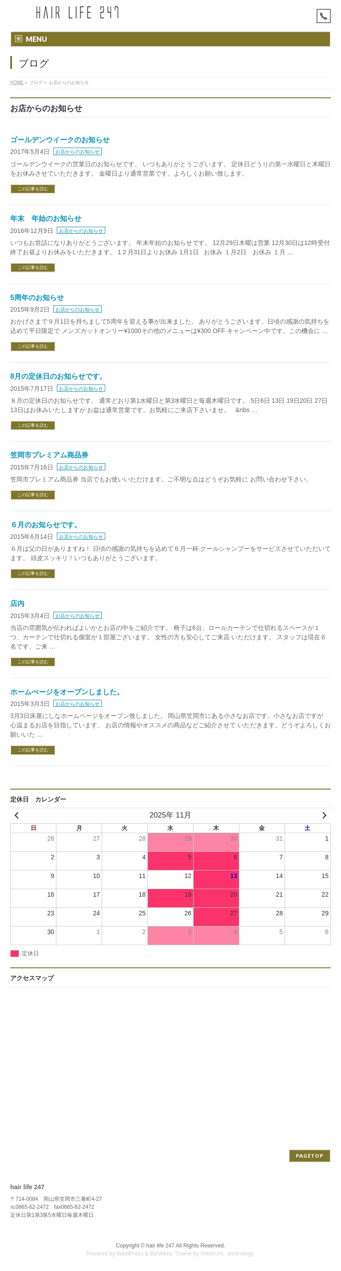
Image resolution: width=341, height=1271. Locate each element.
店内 (17, 603)
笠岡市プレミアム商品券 (49, 455)
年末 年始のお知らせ (45, 218)
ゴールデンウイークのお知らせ (60, 140)
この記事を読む (32, 188)
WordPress (129, 1254)
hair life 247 (160, 1246)
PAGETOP (310, 1156)
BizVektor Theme (171, 1254)
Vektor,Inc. (213, 1254)
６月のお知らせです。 (45, 525)
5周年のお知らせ (37, 297)
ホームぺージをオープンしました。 (67, 692)
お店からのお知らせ (77, 151)
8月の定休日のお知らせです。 (58, 376)
